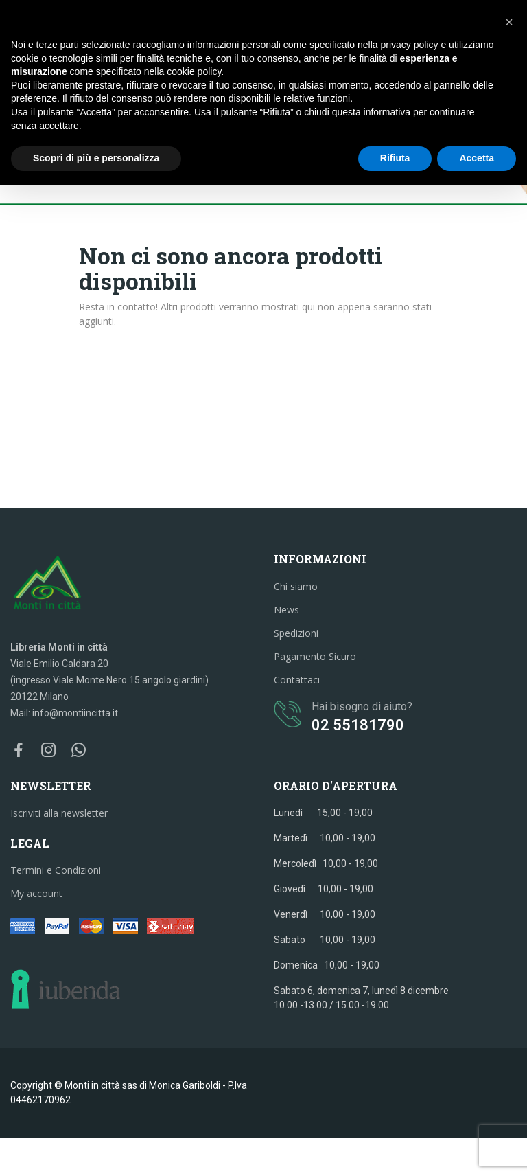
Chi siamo (296, 586)
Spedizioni (296, 633)
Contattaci (297, 679)
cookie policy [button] (194, 71)
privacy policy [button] (409, 44)
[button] (509, 22)
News (286, 609)
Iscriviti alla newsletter (59, 812)
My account (36, 893)
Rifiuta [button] (395, 157)
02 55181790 (358, 725)
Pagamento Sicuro (315, 656)
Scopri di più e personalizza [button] (96, 157)
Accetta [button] (476, 157)
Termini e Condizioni (55, 870)
